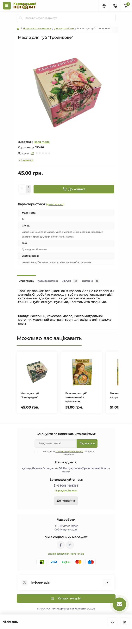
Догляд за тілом (64, 28)
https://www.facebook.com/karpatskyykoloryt (61, 544)
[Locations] (104, 5)
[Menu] (7, 5)
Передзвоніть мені (66, 490)
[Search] (21, 18)
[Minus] (28, 191)
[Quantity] (22, 189)
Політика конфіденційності (69, 451)
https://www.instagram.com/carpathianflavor (70, 544)
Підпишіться (87, 443)
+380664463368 (67, 485)
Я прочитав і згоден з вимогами (66, 453)
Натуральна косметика (37, 28)
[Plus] (28, 187)
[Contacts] (115, 5)
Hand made (41, 142)
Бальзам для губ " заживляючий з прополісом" (76, 397)
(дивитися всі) (55, 204)
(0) (32, 153)
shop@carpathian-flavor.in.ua (66, 553)
